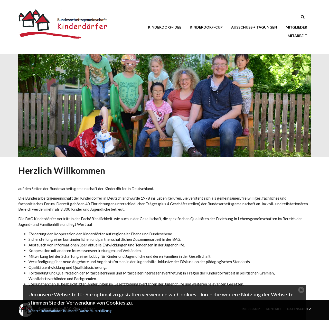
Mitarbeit (297, 35)
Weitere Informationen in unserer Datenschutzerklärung (69, 311)
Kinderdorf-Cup (206, 27)
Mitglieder (296, 27)
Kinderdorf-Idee (164, 27)
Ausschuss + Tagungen (254, 27)
